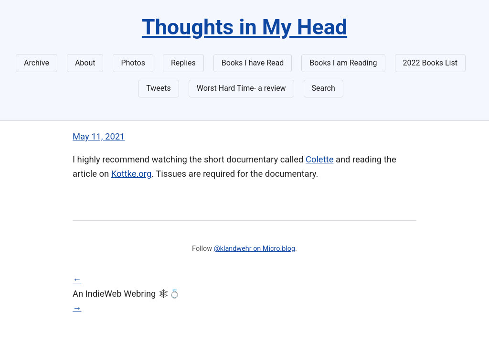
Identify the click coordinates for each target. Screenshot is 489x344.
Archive (36, 62)
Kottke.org (131, 174)
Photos (133, 62)
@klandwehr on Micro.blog (254, 249)
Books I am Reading (343, 62)
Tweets (158, 88)
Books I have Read (253, 62)
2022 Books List (430, 62)
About (85, 62)
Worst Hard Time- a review (241, 88)
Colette (319, 159)
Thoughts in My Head (244, 27)
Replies (183, 62)
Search (323, 88)
